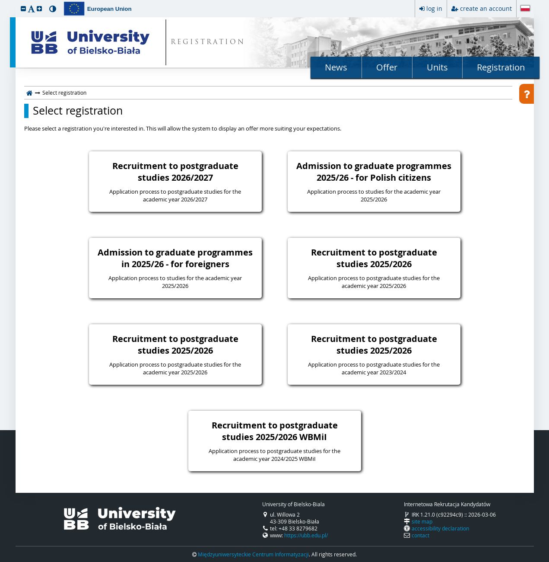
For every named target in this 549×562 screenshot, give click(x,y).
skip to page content (2, 2)
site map (422, 521)
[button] (23, 8)
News (336, 67)
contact (420, 535)
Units (437, 67)
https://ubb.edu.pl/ (306, 535)
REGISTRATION (208, 42)
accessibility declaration (440, 528)
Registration (501, 67)
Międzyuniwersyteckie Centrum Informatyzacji (253, 554)
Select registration (78, 111)
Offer (386, 67)
